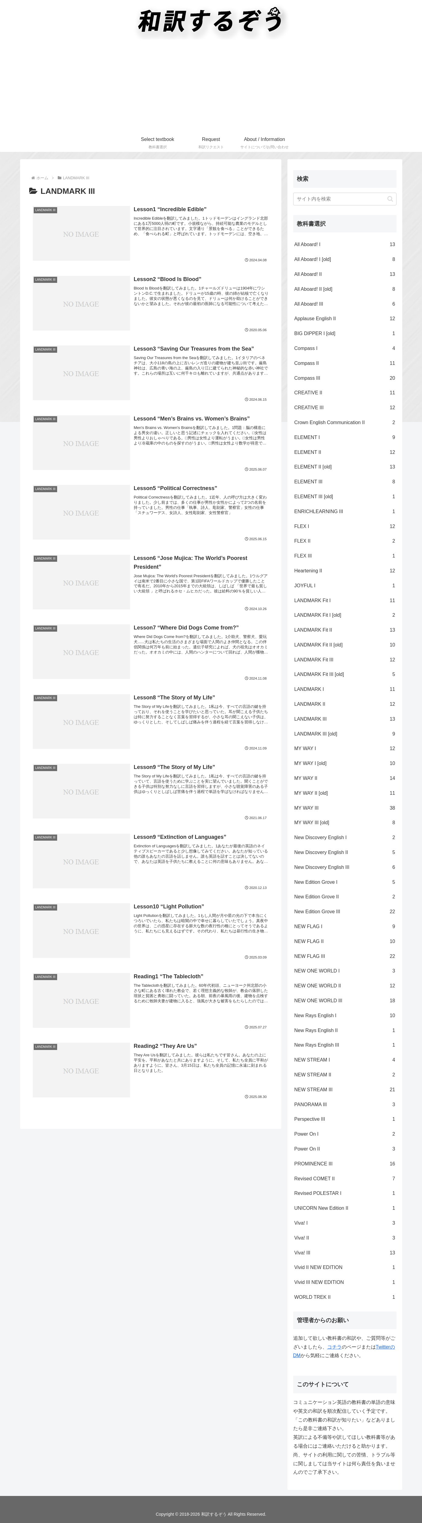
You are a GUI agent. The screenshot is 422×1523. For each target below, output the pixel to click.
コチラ (334, 1347)
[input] (344, 199)
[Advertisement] (211, 88)
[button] (390, 198)
